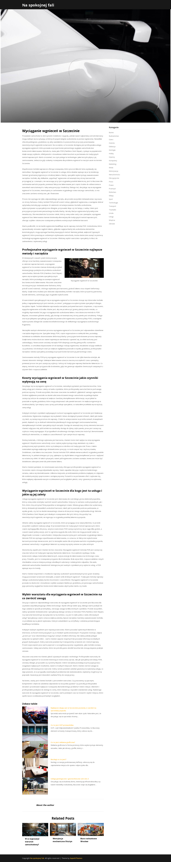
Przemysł (112, 189)
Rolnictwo (112, 192)
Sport (111, 199)
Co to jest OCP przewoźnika (62, 725)
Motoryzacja (113, 171)
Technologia (113, 203)
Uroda (111, 213)
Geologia (112, 150)
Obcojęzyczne (114, 178)
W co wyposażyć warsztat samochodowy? (32, 842)
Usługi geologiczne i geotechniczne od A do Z (70, 779)
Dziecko (112, 143)
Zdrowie (112, 224)
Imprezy (112, 157)
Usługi (111, 217)
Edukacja (112, 146)
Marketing (112, 164)
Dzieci (111, 139)
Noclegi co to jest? (58, 759)
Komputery (113, 160)
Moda (111, 167)
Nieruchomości (114, 175)
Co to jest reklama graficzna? (63, 742)
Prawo (111, 185)
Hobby (111, 153)
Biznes (111, 132)
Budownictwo (114, 136)
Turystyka (112, 210)
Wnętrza (112, 220)
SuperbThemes (76, 858)
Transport (112, 206)
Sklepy (111, 196)
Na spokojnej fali (38, 5)
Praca (111, 182)
